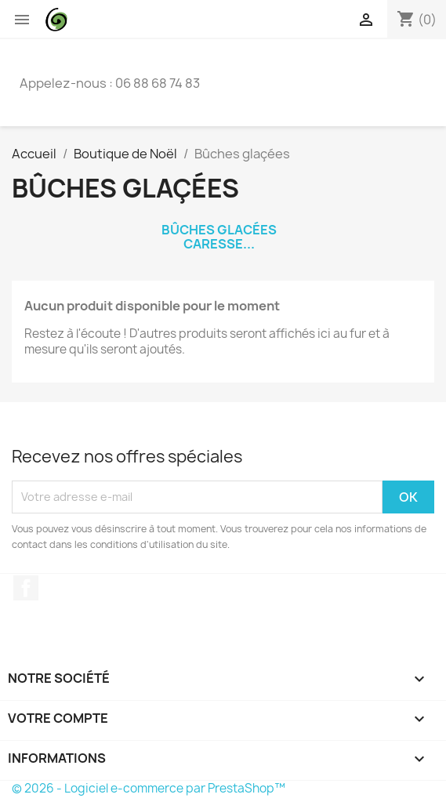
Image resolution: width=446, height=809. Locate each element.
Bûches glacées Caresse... (219, 236)
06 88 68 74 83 (157, 83)
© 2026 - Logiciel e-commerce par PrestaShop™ (148, 788)
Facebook (25, 587)
